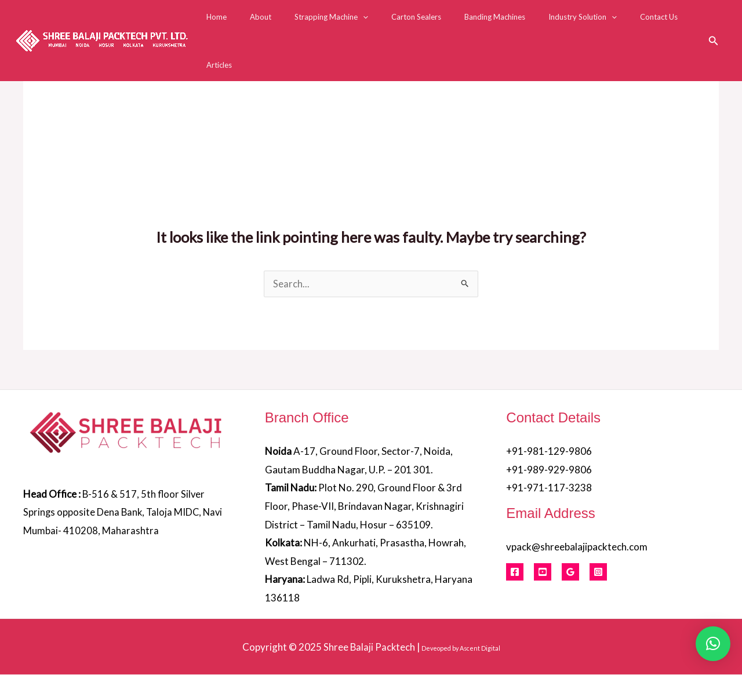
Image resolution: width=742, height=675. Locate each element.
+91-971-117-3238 (549, 488)
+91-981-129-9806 (549, 452)
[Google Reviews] (570, 572)
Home (244, 24)
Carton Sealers (419, 24)
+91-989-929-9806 (549, 470)
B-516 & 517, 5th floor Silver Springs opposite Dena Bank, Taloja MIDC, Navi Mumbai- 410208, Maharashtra (124, 512)
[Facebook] (514, 572)
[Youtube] (542, 572)
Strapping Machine (342, 24)
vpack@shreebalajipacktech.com (577, 547)
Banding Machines (489, 24)
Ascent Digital (480, 648)
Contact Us (637, 24)
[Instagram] (598, 572)
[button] (713, 24)
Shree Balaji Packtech (369, 647)
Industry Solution (569, 24)
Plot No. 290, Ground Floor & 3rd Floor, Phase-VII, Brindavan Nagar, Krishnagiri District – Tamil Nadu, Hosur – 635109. (364, 506)
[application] (374, 24)
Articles (684, 24)
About (279, 24)
